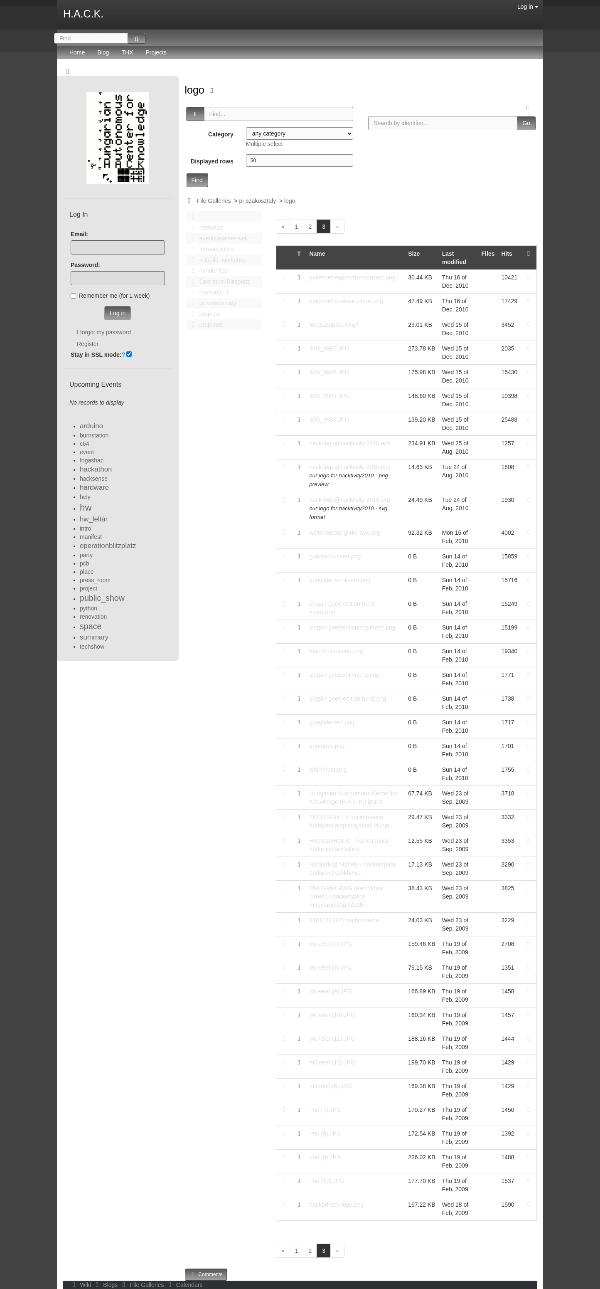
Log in (527, 6)
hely (85, 497)
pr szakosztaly (257, 201)
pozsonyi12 (208, 292)
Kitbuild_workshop (217, 260)
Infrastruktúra (210, 249)
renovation (93, 616)
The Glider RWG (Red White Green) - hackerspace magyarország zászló (346, 896)
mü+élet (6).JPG (330, 1086)
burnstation (94, 435)
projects (203, 314)
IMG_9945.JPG (329, 396)
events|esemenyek (217, 238)
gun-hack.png (326, 746)
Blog (103, 52)
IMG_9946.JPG (329, 372)
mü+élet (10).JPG (332, 1015)
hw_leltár (94, 519)
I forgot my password (104, 332)
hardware (94, 487)
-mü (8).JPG (325, 1133)
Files (488, 253)
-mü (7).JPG (325, 1109)
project (88, 588)
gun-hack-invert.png (335, 556)
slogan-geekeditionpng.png (344, 675)
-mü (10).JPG (326, 1181)
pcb (84, 563)
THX (127, 52)
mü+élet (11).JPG (332, 1038)
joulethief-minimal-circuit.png (346, 301)
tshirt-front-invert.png (336, 651)
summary (94, 637)
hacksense (94, 478)
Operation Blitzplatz (218, 281)
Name (317, 253)
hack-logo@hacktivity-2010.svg (349, 499)
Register (87, 344)
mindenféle (207, 270)
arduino (91, 426)
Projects (156, 52)
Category (221, 134)
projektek (205, 324)
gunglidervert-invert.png (339, 580)
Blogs (106, 1285)
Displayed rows (212, 161)
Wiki (81, 1285)
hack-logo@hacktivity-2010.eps (349, 443)
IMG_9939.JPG (329, 419)
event (87, 452)
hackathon (96, 469)
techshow (92, 646)
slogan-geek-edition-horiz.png (347, 698)
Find (197, 180)
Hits (506, 253)
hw (86, 507)
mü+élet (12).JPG (332, 1062)
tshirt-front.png (328, 769)
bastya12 (205, 227)
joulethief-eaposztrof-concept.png (352, 277)
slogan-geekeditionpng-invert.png (352, 627)
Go (526, 123)
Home (77, 52)
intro (85, 528)
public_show (102, 598)
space (90, 626)
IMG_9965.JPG (329, 348)
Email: (79, 234)
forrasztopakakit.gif (333, 324)
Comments (206, 1274)
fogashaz (91, 460)
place (86, 571)
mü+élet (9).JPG (330, 991)
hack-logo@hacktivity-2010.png (350, 467)
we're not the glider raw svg (344, 532)
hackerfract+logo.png (336, 1204)
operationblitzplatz (108, 546)
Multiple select (264, 144)
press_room (95, 580)
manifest (91, 536)
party (86, 555)
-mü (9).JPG (325, 1157)
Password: (85, 265)
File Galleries (214, 201)
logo (196, 90)
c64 (84, 443)
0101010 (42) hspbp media (344, 920)
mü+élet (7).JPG (330, 944)
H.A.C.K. (83, 14)
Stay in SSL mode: (96, 354)
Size (414, 253)
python (88, 608)
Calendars (183, 1285)
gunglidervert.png (331, 722)
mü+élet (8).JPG (330, 967)
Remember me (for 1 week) (110, 295)
